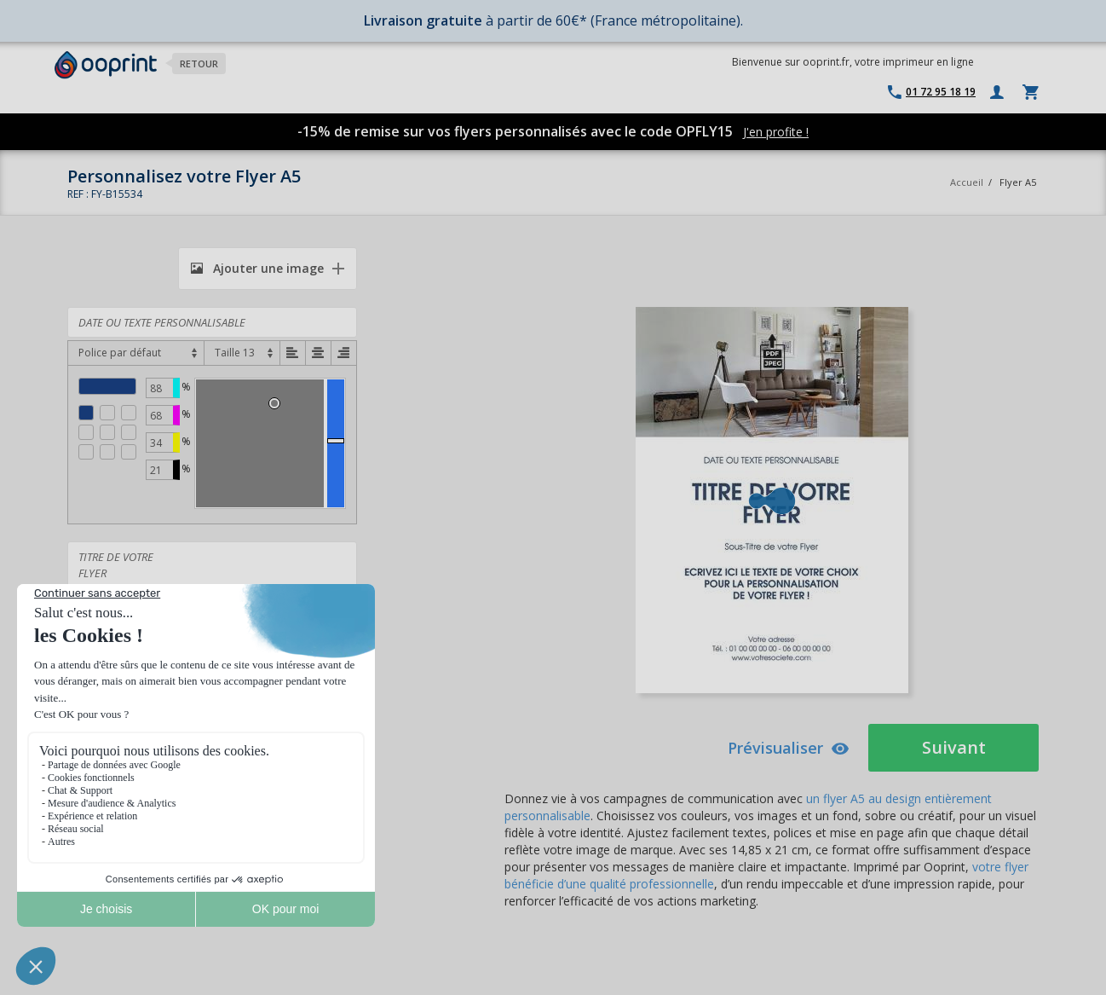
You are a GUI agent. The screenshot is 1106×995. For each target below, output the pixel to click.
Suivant (954, 747)
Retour (199, 63)
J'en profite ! (776, 132)
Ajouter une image (257, 268)
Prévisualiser (789, 748)
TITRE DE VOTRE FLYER (212, 579)
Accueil (966, 182)
